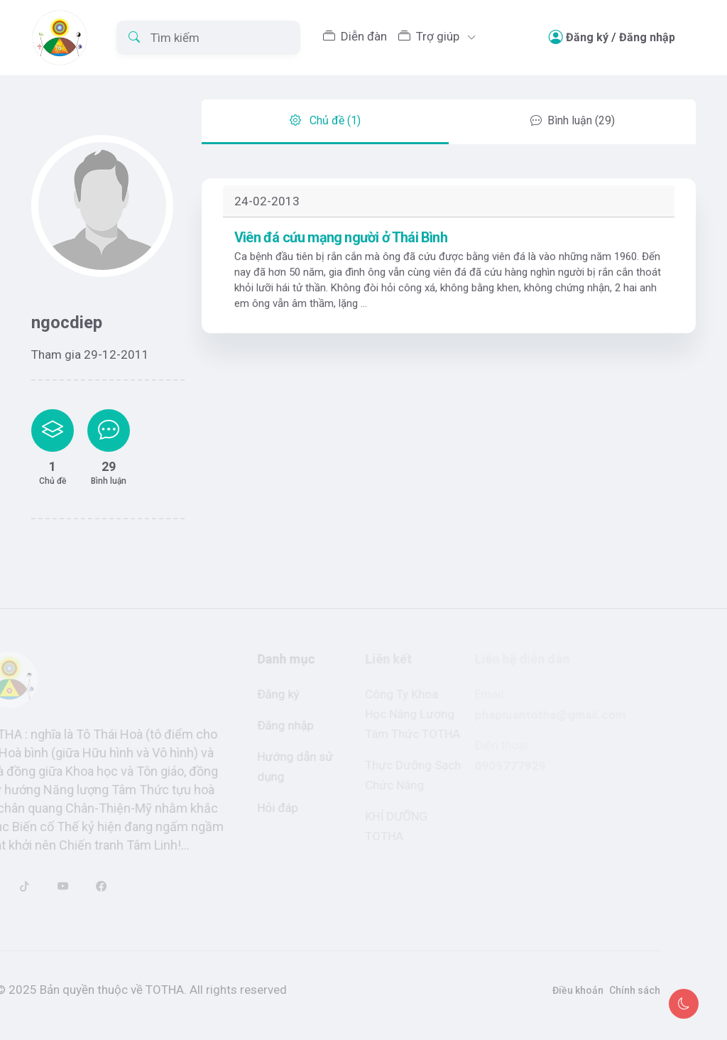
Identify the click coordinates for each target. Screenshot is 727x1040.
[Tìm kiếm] (208, 38)
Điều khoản (560, 990)
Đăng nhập (647, 37)
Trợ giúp (430, 36)
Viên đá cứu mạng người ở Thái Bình (340, 255)
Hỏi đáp (266, 808)
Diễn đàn (355, 36)
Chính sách (617, 990)
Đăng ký (587, 37)
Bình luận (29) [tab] (572, 102)
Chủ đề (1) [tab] (325, 102)
